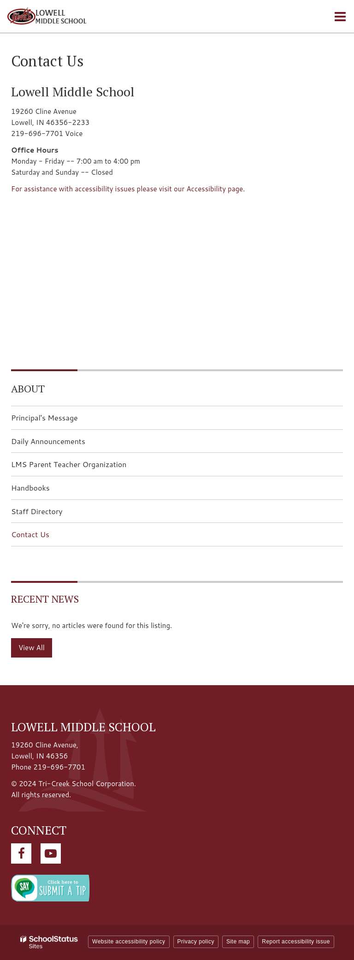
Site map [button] (238, 941)
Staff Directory (37, 511)
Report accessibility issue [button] (296, 941)
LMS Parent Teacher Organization (83, 467)
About (28, 388)
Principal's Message (44, 417)
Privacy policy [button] (195, 941)
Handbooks (30, 487)
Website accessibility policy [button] (128, 941)
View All (31, 647)
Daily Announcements (62, 444)
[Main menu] (340, 16)
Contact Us (30, 534)
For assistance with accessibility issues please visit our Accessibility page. (128, 189)
